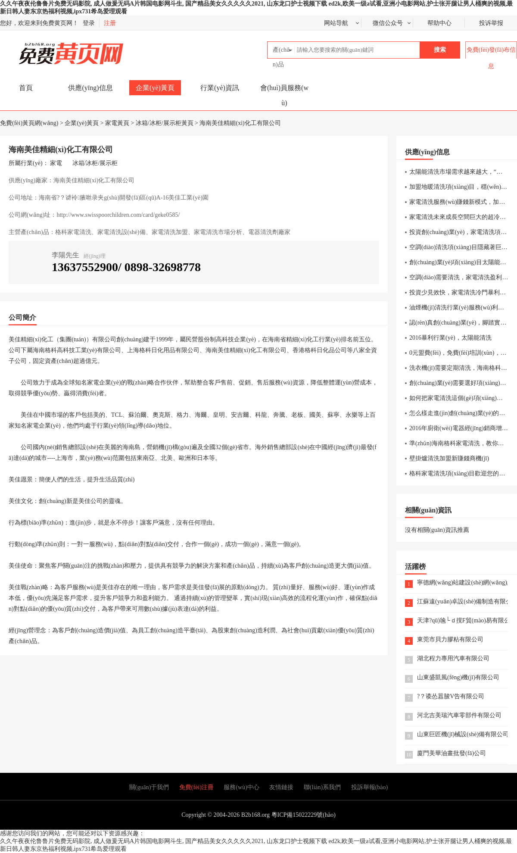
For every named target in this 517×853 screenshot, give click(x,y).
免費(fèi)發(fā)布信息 (491, 58)
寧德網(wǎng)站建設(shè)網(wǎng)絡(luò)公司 (462, 583)
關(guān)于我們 (149, 787)
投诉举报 (491, 23)
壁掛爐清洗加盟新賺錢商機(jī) (449, 458)
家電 (56, 163)
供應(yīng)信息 (90, 87)
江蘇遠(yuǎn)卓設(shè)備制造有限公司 (462, 602)
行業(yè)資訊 (219, 87)
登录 (89, 23)
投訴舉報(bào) (369, 787)
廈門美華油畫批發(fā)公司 (451, 753)
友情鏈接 (281, 787)
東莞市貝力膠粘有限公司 (450, 640)
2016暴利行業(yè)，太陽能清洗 (450, 337)
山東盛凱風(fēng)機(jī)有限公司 (458, 677)
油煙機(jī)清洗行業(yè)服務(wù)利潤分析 (462, 307)
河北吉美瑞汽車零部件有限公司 (459, 715)
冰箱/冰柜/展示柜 (95, 163)
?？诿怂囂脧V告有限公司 (450, 696)
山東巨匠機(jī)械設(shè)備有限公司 (462, 734)
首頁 (26, 87)
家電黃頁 (117, 123)
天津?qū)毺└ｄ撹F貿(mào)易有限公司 (462, 621)
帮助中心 (439, 23)
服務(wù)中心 (241, 787)
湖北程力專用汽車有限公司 (453, 658)
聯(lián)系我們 (322, 787)
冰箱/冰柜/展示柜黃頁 (164, 123)
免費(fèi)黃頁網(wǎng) (52, 49)
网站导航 (336, 23)
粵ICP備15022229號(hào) (303, 815)
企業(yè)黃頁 (155, 87)
